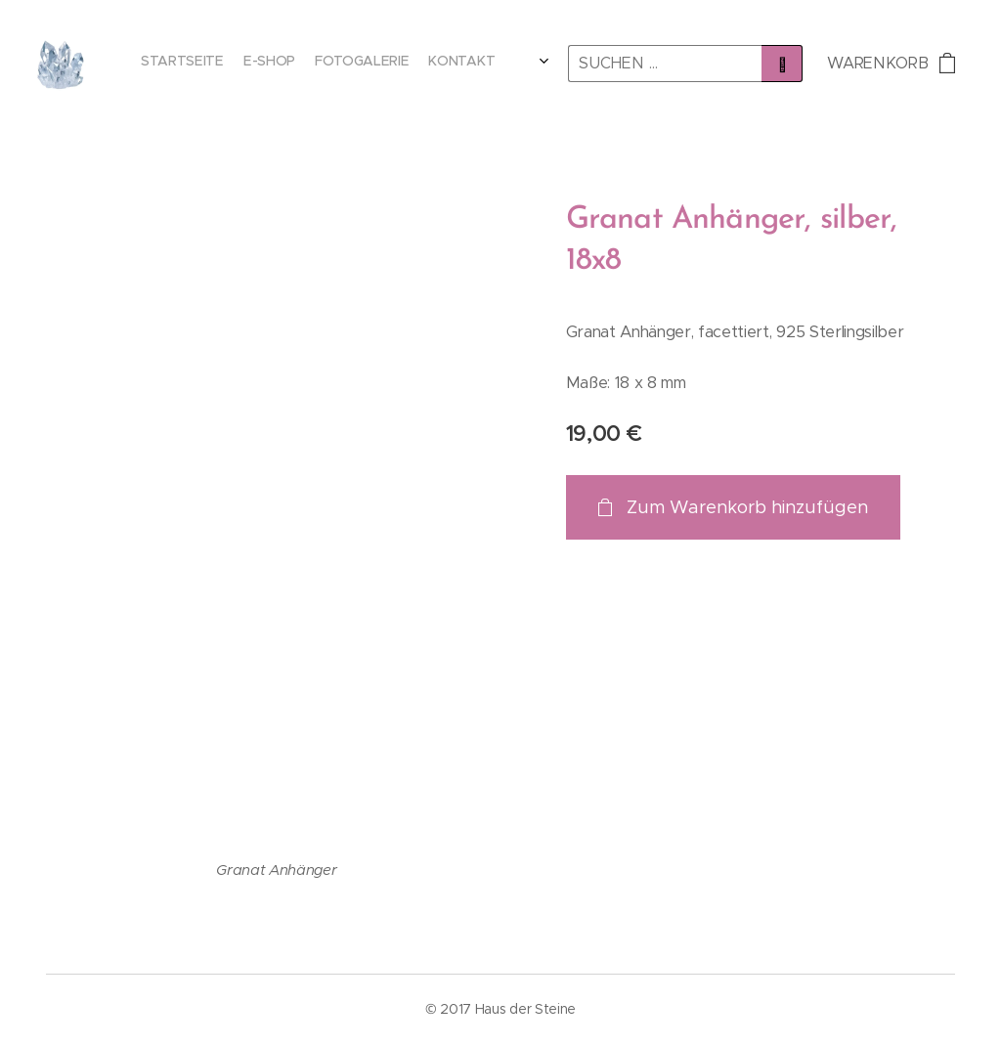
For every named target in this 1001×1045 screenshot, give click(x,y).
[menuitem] (433, 63)
